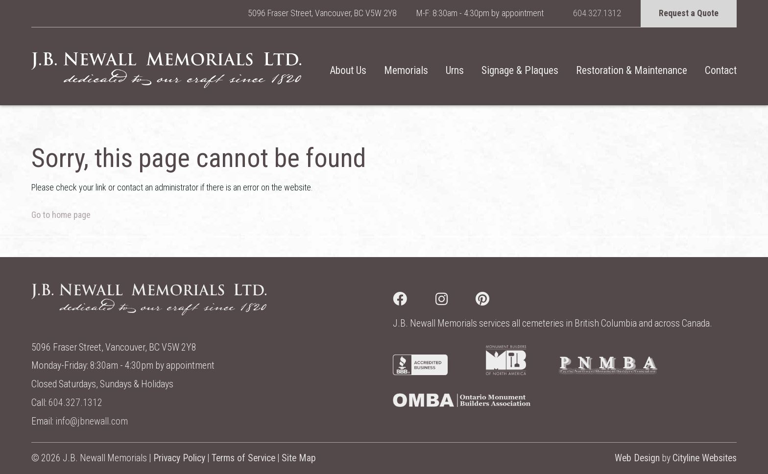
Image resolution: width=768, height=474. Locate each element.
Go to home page (61, 215)
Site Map (299, 458)
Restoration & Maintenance (631, 70)
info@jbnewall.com (91, 421)
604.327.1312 (597, 13)
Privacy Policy (179, 458)
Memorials (406, 70)
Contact (721, 70)
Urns (455, 70)
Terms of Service (243, 458)
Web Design (637, 458)
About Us (348, 70)
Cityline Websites (704, 458)
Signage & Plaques (519, 70)
